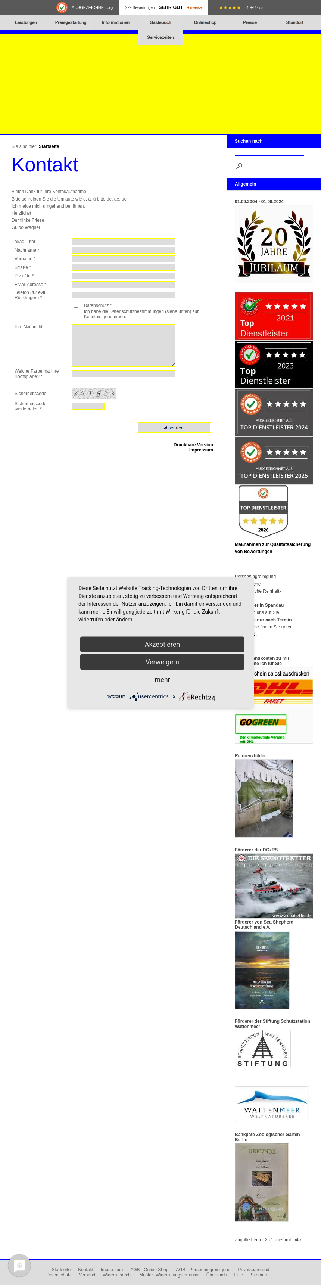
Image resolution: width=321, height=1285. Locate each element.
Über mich (216, 1275)
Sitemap (258, 1275)
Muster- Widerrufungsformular (169, 1275)
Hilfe (238, 1275)
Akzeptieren (162, 644)
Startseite (49, 146)
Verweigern (162, 661)
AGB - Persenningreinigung (203, 1269)
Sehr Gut (171, 7)
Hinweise (194, 8)
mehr (162, 679)
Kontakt (85, 1269)
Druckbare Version (193, 444)
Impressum (201, 450)
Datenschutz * (98, 305)
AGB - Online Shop (149, 1269)
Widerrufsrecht (117, 1275)
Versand (87, 1275)
